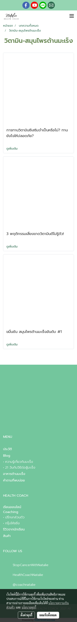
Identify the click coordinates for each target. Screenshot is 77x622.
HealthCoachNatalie (28, 574)
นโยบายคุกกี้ (29, 607)
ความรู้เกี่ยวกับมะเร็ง (19, 461)
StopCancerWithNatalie (30, 565)
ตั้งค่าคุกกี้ (26, 615)
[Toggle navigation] (71, 16)
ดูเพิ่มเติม (12, 148)
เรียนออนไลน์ (12, 507)
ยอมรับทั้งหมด (48, 615)
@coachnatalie (24, 584)
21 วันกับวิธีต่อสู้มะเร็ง (20, 467)
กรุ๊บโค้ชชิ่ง (12, 523)
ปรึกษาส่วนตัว (14, 517)
